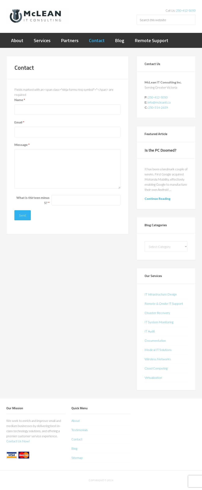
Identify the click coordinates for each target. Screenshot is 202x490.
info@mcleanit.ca (159, 102)
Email (19, 122)
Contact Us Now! (18, 441)
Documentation (155, 340)
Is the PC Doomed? (160, 150)
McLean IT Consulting (37, 16)
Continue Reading (157, 198)
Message (22, 144)
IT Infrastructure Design (161, 294)
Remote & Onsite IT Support (164, 303)
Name (19, 100)
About (75, 420)
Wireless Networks (158, 359)
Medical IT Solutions (158, 350)
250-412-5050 (186, 10)
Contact (76, 439)
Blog (74, 448)
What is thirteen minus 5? (33, 200)
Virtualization (153, 377)
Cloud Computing (156, 368)
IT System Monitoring (159, 322)
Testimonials (79, 430)
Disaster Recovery (157, 313)
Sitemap (77, 457)
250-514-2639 (158, 107)
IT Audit (150, 331)
